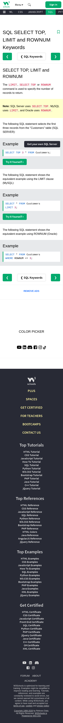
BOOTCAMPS (32, 424)
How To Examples (30, 568)
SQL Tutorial (31, 465)
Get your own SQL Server (42, 144)
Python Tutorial (31, 468)
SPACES (31, 399)
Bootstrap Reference (30, 525)
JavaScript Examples (30, 565)
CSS (20, 12)
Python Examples (30, 575)
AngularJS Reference (30, 538)
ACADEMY (30, 680)
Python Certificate (31, 628)
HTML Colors (30, 531)
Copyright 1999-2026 (23, 711)
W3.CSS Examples (30, 578)
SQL (50, 12)
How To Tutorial (31, 461)
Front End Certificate (32, 622)
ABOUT (36, 675)
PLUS (31, 391)
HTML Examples (30, 558)
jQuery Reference (30, 541)
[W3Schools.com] (31, 382)
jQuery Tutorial (31, 488)
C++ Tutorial (31, 485)
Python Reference (30, 518)
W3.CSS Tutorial (31, 471)
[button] (29, 5)
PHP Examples (30, 585)
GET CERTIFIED (31, 407)
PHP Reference (30, 528)
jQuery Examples (29, 595)
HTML (9, 12)
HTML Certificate (31, 612)
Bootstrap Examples (29, 582)
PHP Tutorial (31, 478)
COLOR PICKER (31, 331)
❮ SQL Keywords (31, 56)
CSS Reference (30, 508)
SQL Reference (30, 515)
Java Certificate (31, 638)
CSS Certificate (31, 615)
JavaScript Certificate (31, 618)
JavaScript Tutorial (32, 458)
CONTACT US (31, 432)
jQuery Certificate (32, 635)
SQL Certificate (31, 625)
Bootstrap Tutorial (31, 475)
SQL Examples (30, 571)
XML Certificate (31, 648)
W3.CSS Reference (29, 521)
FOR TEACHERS (31, 416)
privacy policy (43, 706)
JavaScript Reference (30, 511)
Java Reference (29, 535)
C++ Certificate (31, 642)
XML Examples (30, 592)
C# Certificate (31, 645)
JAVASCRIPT (35, 12)
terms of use (19, 706)
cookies (29, 706)
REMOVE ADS (31, 291)
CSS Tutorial (32, 455)
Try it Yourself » (15, 162)
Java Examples (30, 588)
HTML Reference (29, 505)
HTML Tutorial (31, 451)
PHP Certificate (31, 632)
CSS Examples (30, 561)
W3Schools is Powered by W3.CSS (34, 714)
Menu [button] (19, 4)
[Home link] (6, 4)
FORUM (25, 675)
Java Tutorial (31, 481)
